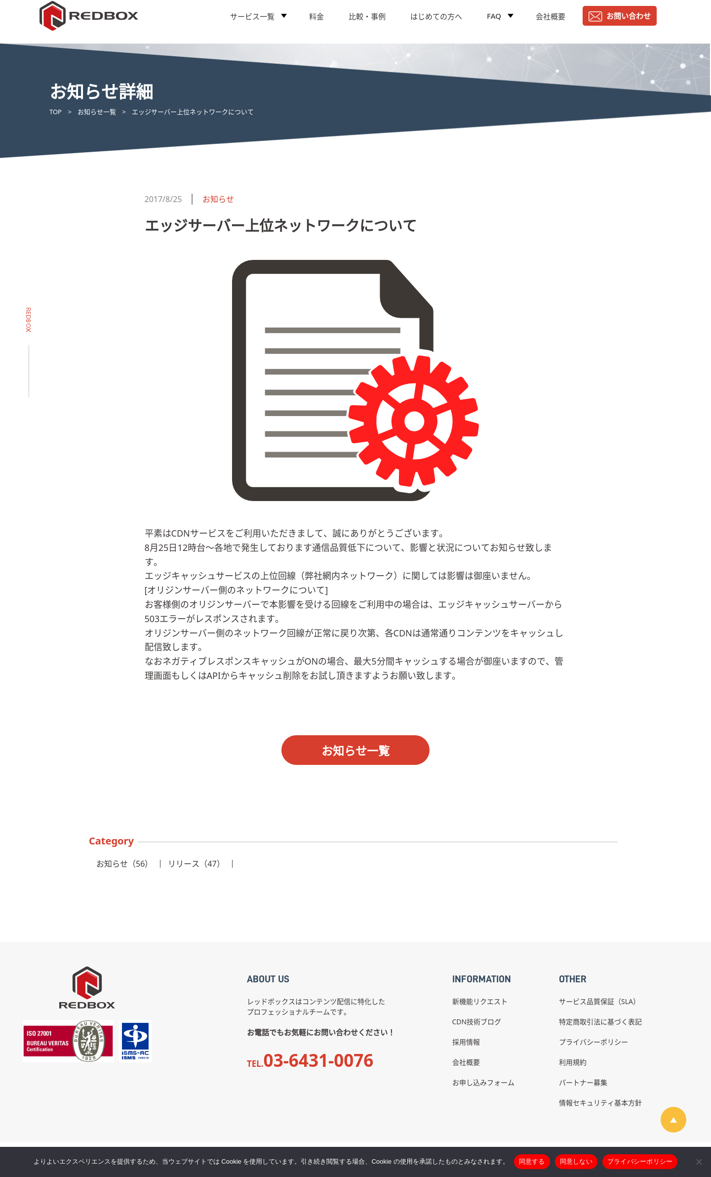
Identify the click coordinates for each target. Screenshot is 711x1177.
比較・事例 (367, 22)
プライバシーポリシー (593, 1042)
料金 (316, 22)
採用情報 (466, 1042)
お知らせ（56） (124, 863)
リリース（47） (196, 863)
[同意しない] (699, 1162)
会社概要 (550, 22)
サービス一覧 (252, 22)
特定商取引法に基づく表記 (600, 1021)
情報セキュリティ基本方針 (600, 1102)
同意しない (576, 1161)
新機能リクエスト (480, 1001)
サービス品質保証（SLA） (599, 1001)
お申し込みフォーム (483, 1082)
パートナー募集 (583, 1082)
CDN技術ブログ (477, 1021)
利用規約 (573, 1062)
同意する (532, 1161)
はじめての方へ (436, 22)
